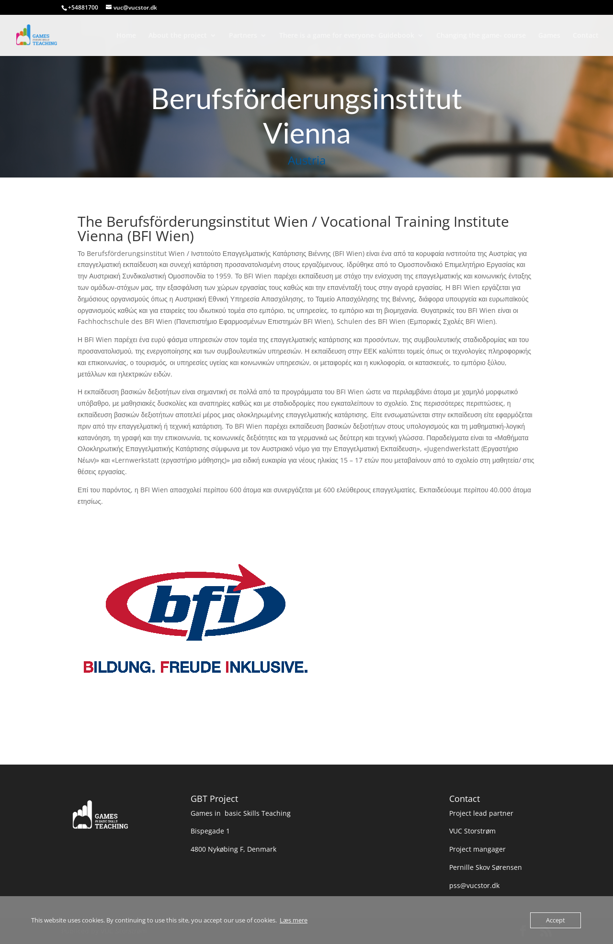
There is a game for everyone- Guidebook (346, 36)
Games (549, 36)
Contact (586, 36)
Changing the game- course (481, 36)
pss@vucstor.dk (474, 885)
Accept (555, 920)
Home (126, 36)
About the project (177, 36)
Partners (243, 36)
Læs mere (293, 920)
